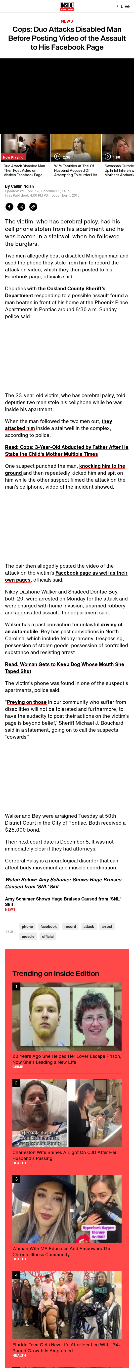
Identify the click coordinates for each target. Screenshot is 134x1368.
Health (19, 1163)
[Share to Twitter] (21, 207)
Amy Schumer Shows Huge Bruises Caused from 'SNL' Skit (63, 901)
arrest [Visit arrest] (107, 926)
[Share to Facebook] (9, 207)
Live (125, 6)
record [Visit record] (70, 926)
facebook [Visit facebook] (49, 926)
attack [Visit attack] (89, 926)
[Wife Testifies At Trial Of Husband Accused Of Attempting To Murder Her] (75, 155)
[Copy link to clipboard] (33, 207)
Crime (17, 1067)
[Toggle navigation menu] (6, 6)
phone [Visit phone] (27, 926)
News (67, 21)
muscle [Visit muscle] (28, 936)
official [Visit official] (48, 936)
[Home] (67, 6)
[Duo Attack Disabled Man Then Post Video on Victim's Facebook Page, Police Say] (25, 155)
